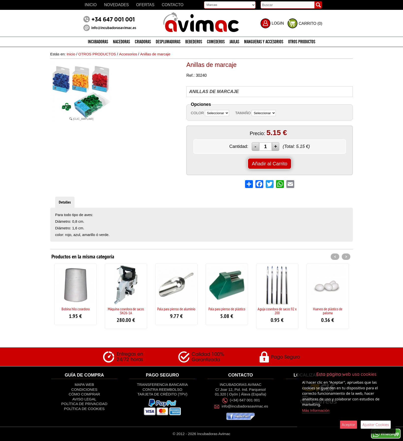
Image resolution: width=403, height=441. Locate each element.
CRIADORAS (143, 42)
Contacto (172, 5)
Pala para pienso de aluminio (176, 308)
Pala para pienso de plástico (226, 308)
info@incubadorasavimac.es (245, 406)
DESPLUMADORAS (168, 42)
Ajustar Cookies (375, 424)
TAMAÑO (243, 113)
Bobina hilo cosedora (76, 308)
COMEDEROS (216, 42)
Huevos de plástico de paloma (327, 310)
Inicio (91, 5)
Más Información (315, 410)
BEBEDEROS (193, 42)
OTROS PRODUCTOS (301, 42)
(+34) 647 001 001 (245, 400)
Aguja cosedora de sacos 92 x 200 (277, 310)
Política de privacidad (84, 404)
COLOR (197, 113)
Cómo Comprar (84, 394)
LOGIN (278, 23)
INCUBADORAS (98, 42)
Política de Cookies (84, 409)
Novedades (116, 5)
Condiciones (84, 389)
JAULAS (234, 42)
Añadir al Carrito (269, 163)
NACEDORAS (121, 42)
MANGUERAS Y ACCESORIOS (263, 42)
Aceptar (348, 424)
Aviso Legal (84, 399)
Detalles (65, 202)
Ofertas (145, 5)
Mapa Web (84, 384)
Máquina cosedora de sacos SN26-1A (126, 310)
